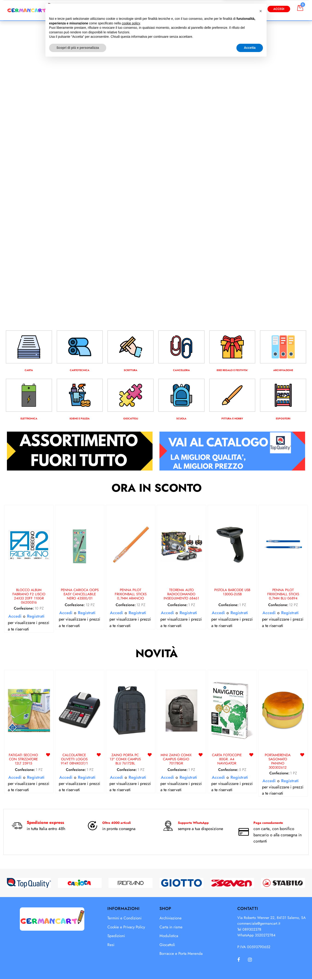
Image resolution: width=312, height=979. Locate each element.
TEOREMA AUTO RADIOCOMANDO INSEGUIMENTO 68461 (181, 594)
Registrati (35, 616)
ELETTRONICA (28, 418)
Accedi (278, 9)
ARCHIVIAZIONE (283, 370)
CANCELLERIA (181, 370)
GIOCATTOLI (130, 418)
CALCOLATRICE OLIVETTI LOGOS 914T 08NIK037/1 (74, 759)
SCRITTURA (131, 370)
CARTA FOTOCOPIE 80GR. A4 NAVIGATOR (227, 759)
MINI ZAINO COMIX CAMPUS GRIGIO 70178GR (176, 759)
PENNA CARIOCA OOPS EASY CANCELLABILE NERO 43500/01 (80, 594)
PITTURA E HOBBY (232, 418)
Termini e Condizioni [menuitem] (124, 918)
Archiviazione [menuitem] (170, 918)
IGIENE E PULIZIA (79, 418)
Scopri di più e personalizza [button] (77, 966)
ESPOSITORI (283, 418)
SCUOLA (181, 418)
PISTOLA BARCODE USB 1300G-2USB (232, 592)
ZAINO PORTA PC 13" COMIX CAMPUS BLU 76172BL (125, 759)
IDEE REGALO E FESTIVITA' (232, 370)
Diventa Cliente (245, 9)
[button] (202, 9)
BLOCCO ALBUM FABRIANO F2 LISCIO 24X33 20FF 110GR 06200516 (28, 596)
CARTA (28, 370)
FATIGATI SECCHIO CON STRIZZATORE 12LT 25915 (23, 759)
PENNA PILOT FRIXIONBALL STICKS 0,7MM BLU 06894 (283, 594)
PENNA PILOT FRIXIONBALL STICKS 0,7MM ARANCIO (131, 594)
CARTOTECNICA (79, 370)
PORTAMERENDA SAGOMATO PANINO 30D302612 (278, 761)
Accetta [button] (250, 966)
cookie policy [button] (131, 942)
